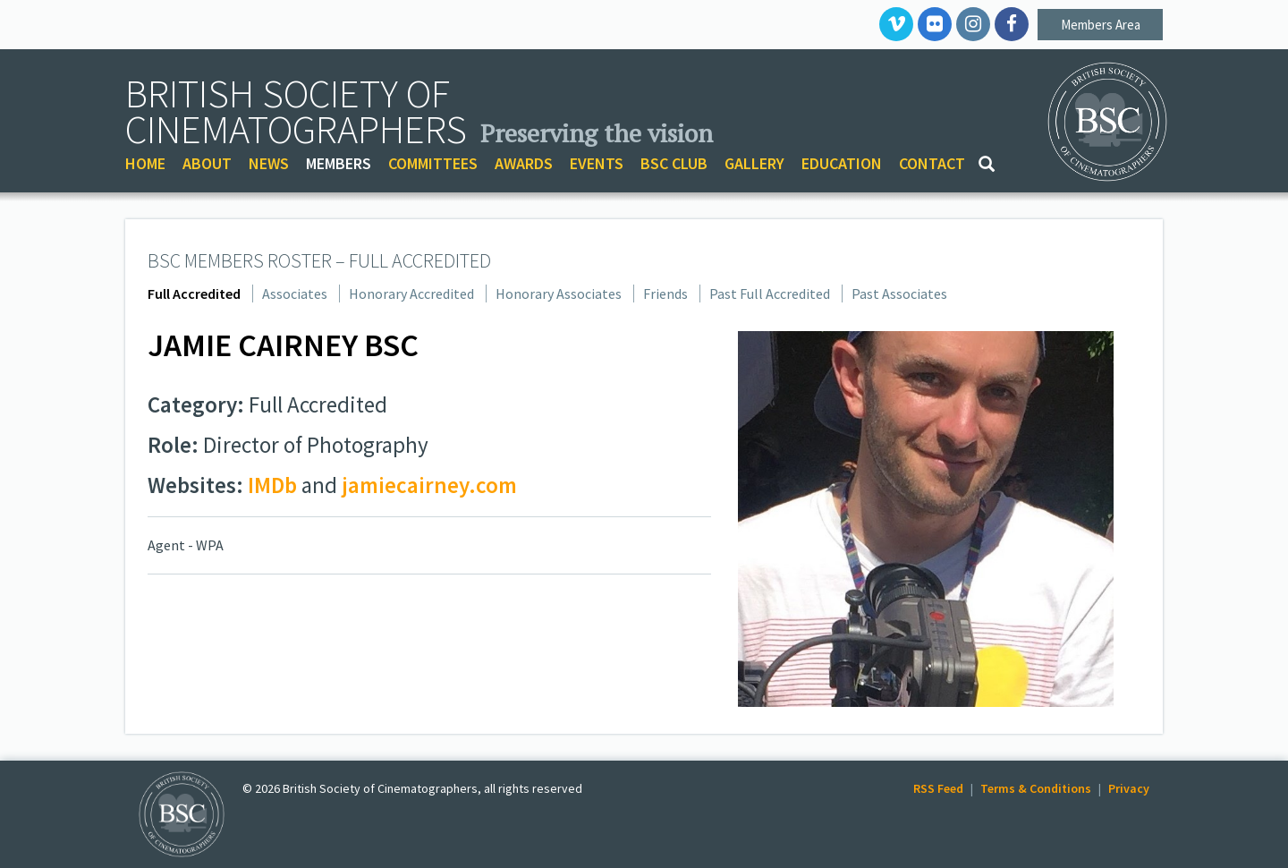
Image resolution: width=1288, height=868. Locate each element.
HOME (145, 163)
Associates (294, 293)
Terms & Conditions (1035, 788)
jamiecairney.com (429, 485)
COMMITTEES (433, 163)
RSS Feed (938, 788)
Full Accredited (194, 293)
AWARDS (524, 163)
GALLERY (754, 163)
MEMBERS (338, 163)
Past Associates (899, 293)
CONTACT (932, 163)
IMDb (272, 485)
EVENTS (596, 163)
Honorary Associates (559, 293)
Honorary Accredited (411, 293)
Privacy (1128, 788)
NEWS (269, 163)
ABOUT (207, 163)
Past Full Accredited (769, 293)
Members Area (1100, 24)
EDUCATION (841, 163)
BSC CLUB (674, 163)
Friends (665, 293)
